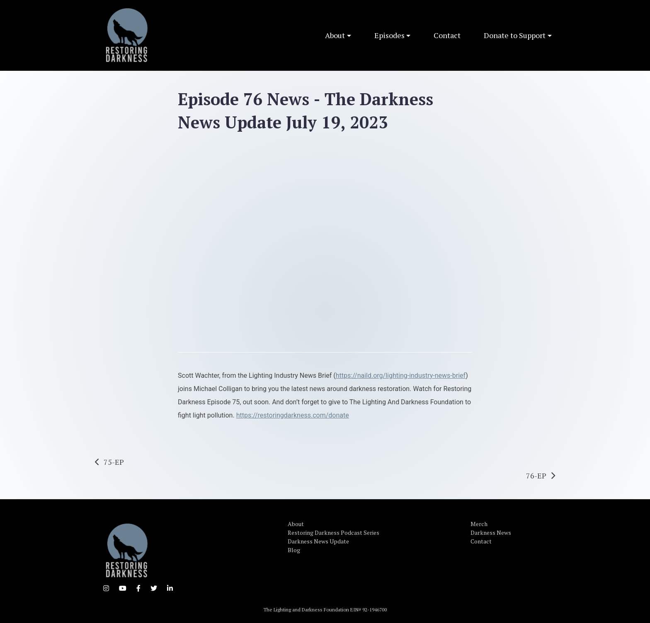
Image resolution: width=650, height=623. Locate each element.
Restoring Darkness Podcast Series (333, 532)
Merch (479, 524)
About (335, 35)
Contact (447, 35)
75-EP (114, 462)
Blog (294, 550)
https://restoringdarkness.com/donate (292, 415)
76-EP (536, 476)
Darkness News (491, 532)
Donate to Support (515, 35)
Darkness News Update (318, 541)
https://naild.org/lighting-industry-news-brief (401, 375)
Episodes (389, 35)
